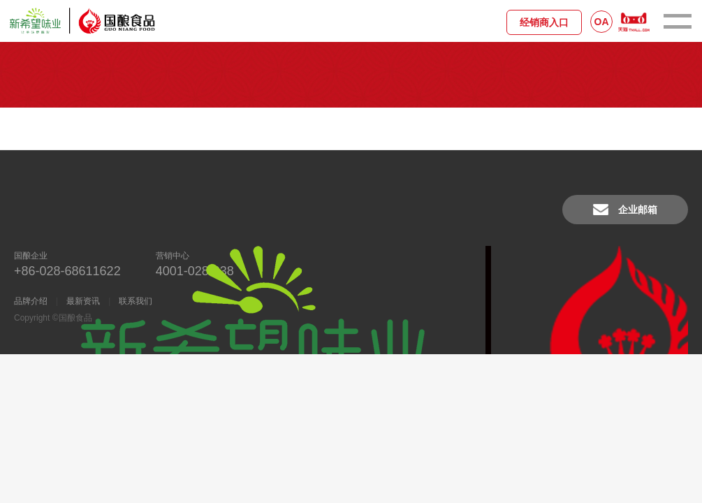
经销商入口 (544, 22)
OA (601, 21)
